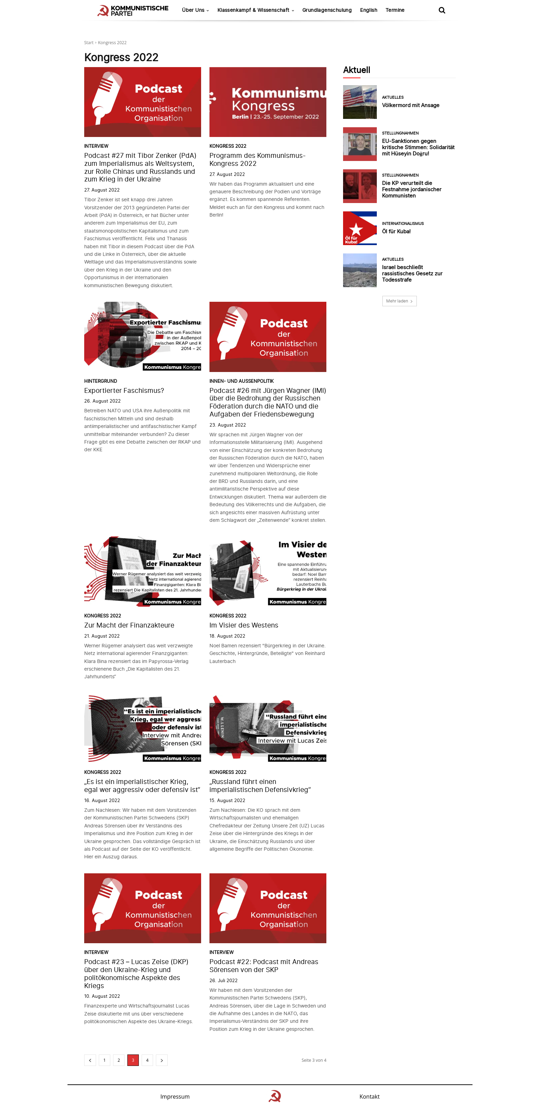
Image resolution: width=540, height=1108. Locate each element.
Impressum (175, 1096)
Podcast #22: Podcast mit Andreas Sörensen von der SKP (263, 966)
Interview (96, 146)
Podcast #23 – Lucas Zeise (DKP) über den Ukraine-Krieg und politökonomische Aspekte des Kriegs (136, 973)
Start (89, 43)
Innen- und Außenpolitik (241, 381)
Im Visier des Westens (243, 625)
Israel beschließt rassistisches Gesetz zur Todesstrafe (412, 273)
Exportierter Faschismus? (124, 391)
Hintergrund (100, 381)
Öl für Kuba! (396, 231)
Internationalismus (403, 224)
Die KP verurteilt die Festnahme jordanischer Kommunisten (412, 189)
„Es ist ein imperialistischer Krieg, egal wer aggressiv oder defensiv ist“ (142, 786)
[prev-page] (90, 1060)
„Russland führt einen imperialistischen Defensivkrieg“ (260, 786)
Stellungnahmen (400, 133)
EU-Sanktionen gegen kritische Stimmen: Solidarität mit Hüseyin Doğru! (418, 147)
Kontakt (369, 1096)
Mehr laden (399, 301)
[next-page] (162, 1060)
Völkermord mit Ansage (410, 105)
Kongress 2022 (227, 146)
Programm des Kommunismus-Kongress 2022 (257, 160)
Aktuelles (393, 97)
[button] (442, 10)
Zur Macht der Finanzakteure (129, 625)
